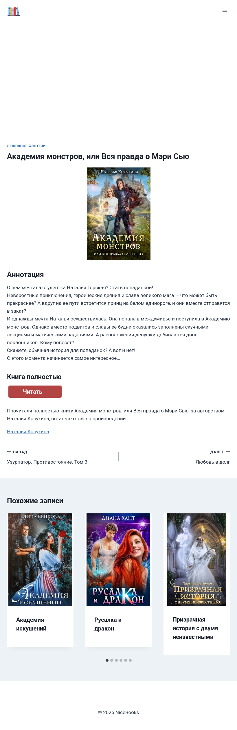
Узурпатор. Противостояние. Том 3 (60, 456)
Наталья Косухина (28, 431)
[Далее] (219, 584)
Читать (32, 391)
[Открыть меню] (224, 11)
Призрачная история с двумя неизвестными (195, 628)
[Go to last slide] (17, 584)
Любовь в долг (177, 456)
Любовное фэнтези (26, 146)
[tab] (107, 660)
